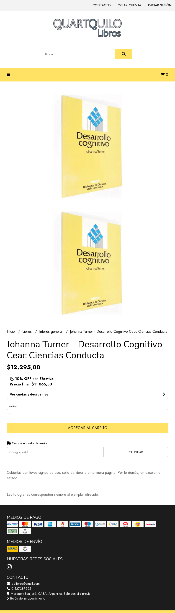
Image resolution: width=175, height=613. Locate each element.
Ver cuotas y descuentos (29, 394)
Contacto (102, 5)
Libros (27, 331)
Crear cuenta (129, 5)
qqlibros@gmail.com (23, 583)
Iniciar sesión (160, 5)
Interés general (51, 331)
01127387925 (19, 588)
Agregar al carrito (87, 427)
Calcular (136, 452)
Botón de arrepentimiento (26, 598)
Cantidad (12, 406)
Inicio (11, 331)
